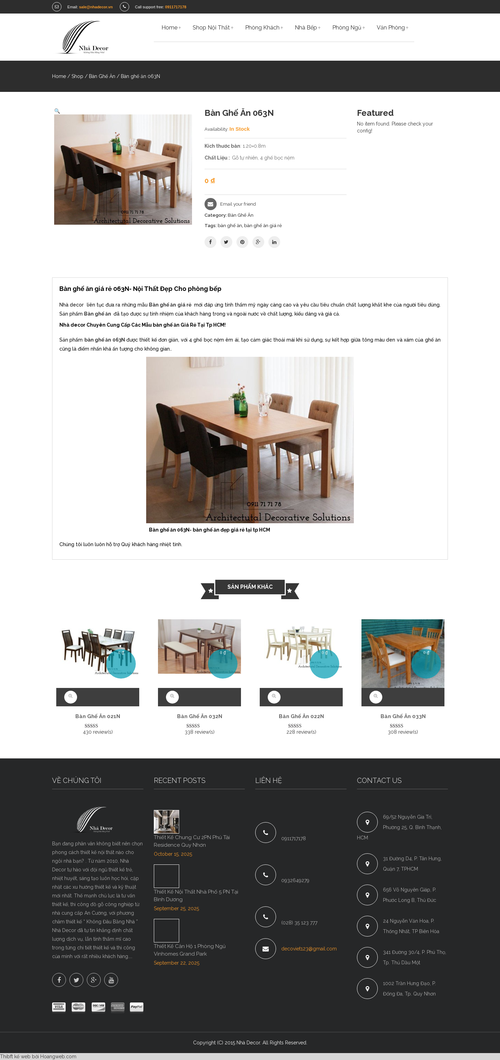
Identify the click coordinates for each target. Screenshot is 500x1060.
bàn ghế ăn (230, 225)
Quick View (70, 697)
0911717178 (293, 838)
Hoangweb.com (58, 1056)
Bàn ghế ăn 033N (403, 716)
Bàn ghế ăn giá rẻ (170, 305)
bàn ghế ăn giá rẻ (263, 225)
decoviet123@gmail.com (309, 948)
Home (59, 76)
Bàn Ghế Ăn (102, 76)
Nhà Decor (248, 1042)
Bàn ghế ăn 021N (97, 716)
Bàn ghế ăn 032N (199, 716)
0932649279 (295, 880)
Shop (77, 76)
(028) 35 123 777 (299, 922)
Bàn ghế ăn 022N (301, 716)
